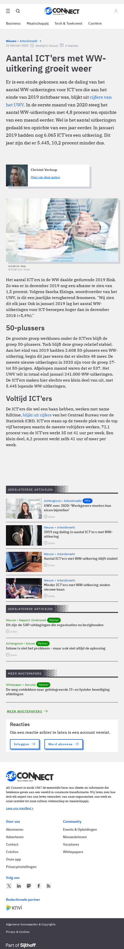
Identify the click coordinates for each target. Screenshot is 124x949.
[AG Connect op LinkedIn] (19, 886)
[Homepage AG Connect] (62, 11)
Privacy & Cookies (18, 932)
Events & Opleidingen (80, 829)
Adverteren (15, 837)
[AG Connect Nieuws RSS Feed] (49, 886)
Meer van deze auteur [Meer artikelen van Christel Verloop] (45, 177)
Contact (12, 844)
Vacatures (71, 844)
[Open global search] (18, 11)
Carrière (95, 23)
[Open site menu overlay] (8, 11)
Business (13, 23)
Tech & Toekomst (68, 23)
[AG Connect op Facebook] (39, 886)
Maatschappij (38, 23)
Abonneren (14, 829)
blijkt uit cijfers (37, 414)
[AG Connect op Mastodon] (29, 886)
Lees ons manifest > (19, 808)
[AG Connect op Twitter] (9, 886)
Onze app (13, 859)
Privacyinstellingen (21, 866)
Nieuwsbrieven (75, 837)
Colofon (12, 852)
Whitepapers (73, 852)
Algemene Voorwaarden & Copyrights (31, 924)
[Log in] (116, 11)
